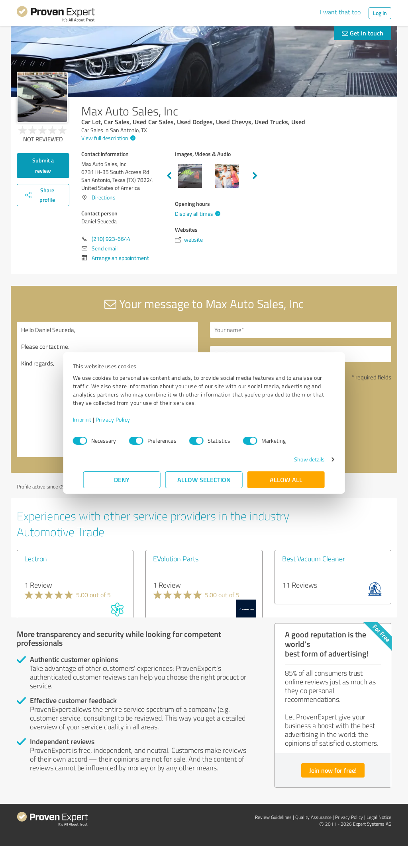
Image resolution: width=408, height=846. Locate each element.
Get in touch (362, 32)
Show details (299, 459)
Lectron (35, 558)
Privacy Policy (123, 419)
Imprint (92, 419)
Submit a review (43, 165)
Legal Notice (379, 817)
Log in (380, 13)
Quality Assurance (313, 817)
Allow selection (204, 479)
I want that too (340, 12)
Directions (104, 197)
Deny (122, 479)
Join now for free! (333, 770)
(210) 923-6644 (111, 238)
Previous (169, 176)
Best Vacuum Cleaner (313, 558)
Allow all (286, 479)
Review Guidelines (273, 817)
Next (255, 176)
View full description (107, 138)
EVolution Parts (175, 558)
